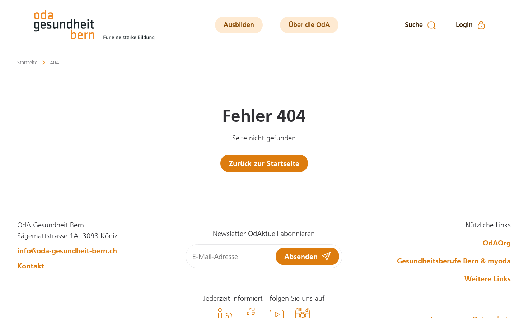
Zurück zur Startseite (264, 163)
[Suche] (420, 25)
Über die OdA (309, 24)
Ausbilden (239, 24)
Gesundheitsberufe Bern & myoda (454, 260)
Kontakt (30, 265)
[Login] (470, 25)
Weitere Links (487, 278)
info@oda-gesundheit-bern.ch (67, 250)
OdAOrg (497, 242)
